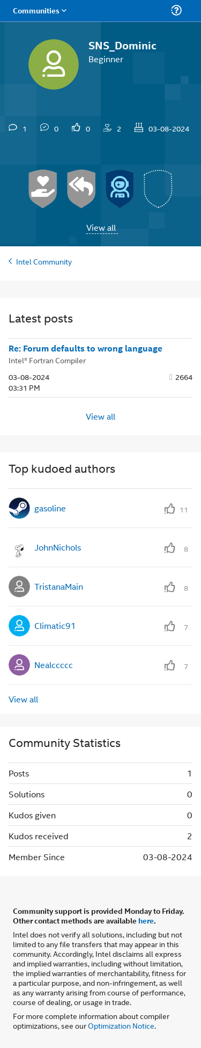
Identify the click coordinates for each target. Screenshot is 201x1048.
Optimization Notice (121, 1025)
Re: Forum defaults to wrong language (85, 348)
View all (101, 227)
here (146, 920)
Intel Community (44, 261)
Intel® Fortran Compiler (47, 359)
